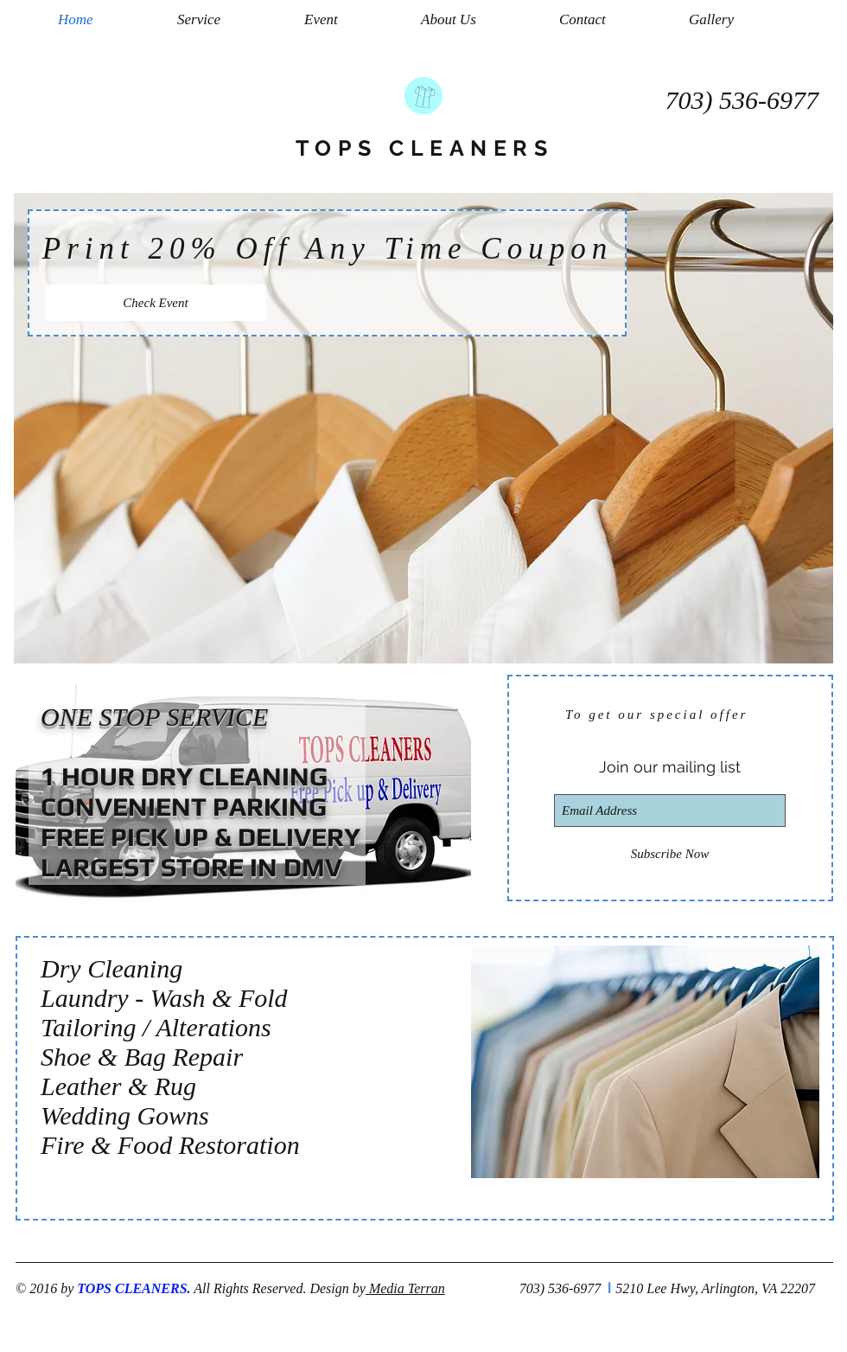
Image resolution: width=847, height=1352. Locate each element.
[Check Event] (155, 303)
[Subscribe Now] (670, 854)
